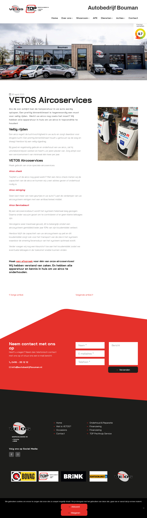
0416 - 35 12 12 (18, 362)
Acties (120, 18)
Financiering (96, 426)
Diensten (106, 18)
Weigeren (88, 512)
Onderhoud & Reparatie (101, 423)
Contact (133, 18)
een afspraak (24, 261)
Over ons (66, 18)
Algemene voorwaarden (55, 500)
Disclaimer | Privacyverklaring (80, 500)
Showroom (82, 18)
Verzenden (127, 369)
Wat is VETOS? (63, 426)
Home (54, 18)
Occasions (61, 430)
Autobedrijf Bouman (34, 500)
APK (95, 18)
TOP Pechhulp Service (101, 433)
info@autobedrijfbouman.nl (25, 367)
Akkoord (62, 512)
